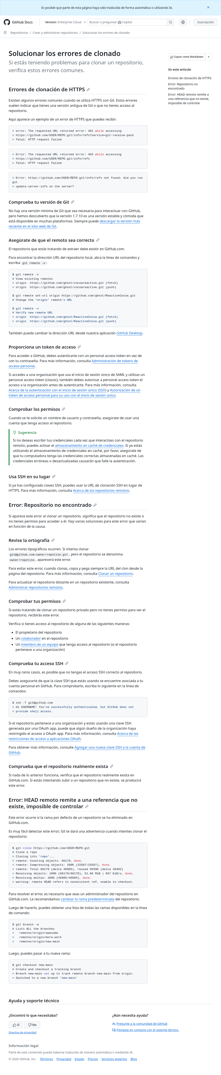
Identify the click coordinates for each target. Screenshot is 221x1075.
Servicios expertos (114, 1059)
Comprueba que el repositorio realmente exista (61, 766)
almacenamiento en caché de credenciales (89, 445)
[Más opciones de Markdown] (208, 56)
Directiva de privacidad (22, 1032)
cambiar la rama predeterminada (87, 899)
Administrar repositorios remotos (36, 587)
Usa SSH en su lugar (32, 476)
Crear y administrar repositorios (55, 33)
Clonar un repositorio (115, 573)
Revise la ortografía (32, 540)
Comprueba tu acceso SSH (38, 663)
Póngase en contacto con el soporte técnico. (145, 1030)
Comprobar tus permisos (37, 601)
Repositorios (19, 33)
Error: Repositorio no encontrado (53, 504)
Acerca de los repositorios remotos (101, 490)
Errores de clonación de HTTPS (49, 89)
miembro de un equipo (39, 644)
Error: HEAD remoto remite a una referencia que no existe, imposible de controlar (73, 803)
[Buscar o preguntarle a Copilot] (131, 22)
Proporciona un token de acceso (45, 347)
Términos (46, 1059)
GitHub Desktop (129, 333)
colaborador (31, 638)
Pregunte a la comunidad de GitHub (139, 1024)
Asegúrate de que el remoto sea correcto (54, 240)
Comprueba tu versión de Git (41, 202)
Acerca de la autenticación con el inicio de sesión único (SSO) (57, 390)
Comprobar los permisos (37, 409)
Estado (79, 1059)
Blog (134, 1059)
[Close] (208, 7)
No (32, 1025)
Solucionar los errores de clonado (106, 33)
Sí (16, 1025)
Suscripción (205, 22)
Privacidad (64, 1059)
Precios (93, 1059)
